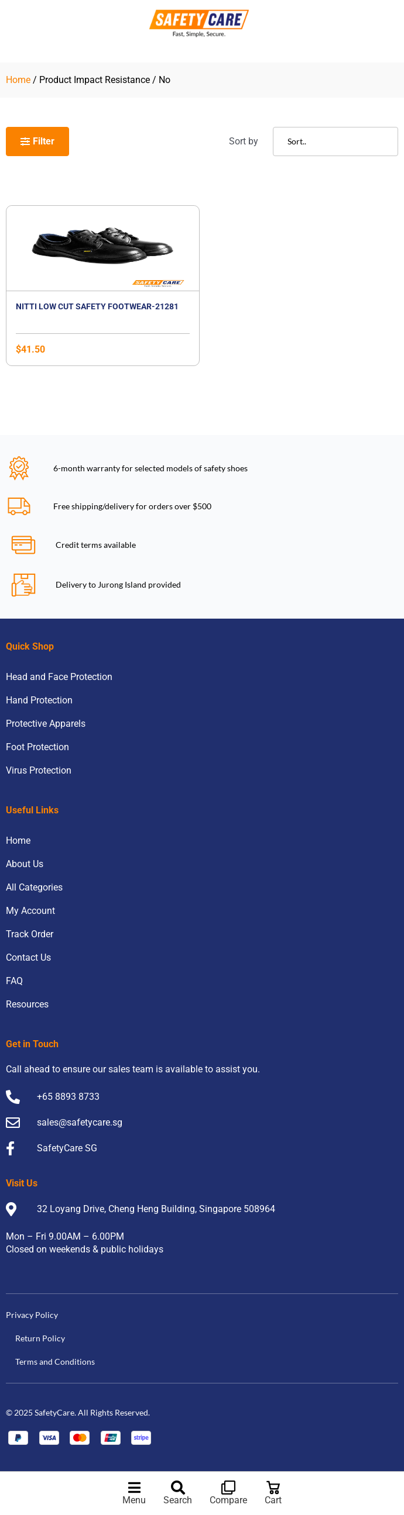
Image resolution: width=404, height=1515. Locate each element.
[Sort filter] (335, 141)
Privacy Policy (32, 1315)
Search (177, 1500)
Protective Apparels (45, 723)
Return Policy (40, 1338)
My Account (30, 910)
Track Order (29, 934)
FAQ (14, 980)
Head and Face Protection (59, 676)
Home (18, 79)
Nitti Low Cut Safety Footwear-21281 (97, 306)
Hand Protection (39, 700)
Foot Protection (37, 747)
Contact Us (28, 957)
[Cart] (273, 1488)
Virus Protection (38, 770)
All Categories (34, 887)
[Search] (178, 1488)
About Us (24, 863)
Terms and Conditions (55, 1361)
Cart (273, 1500)
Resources (27, 1004)
